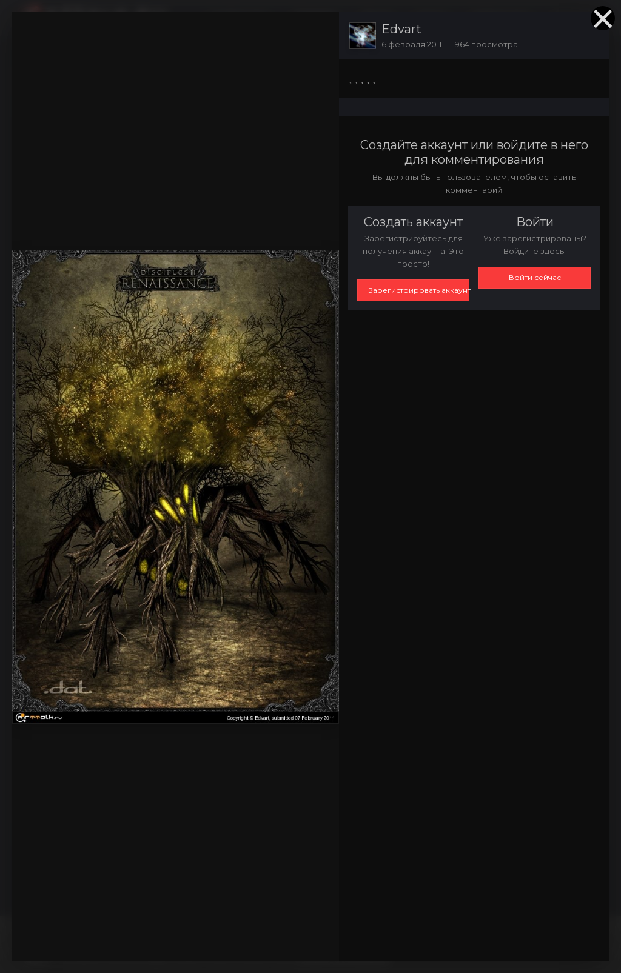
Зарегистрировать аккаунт (419, 290)
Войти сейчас (535, 277)
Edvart (401, 29)
